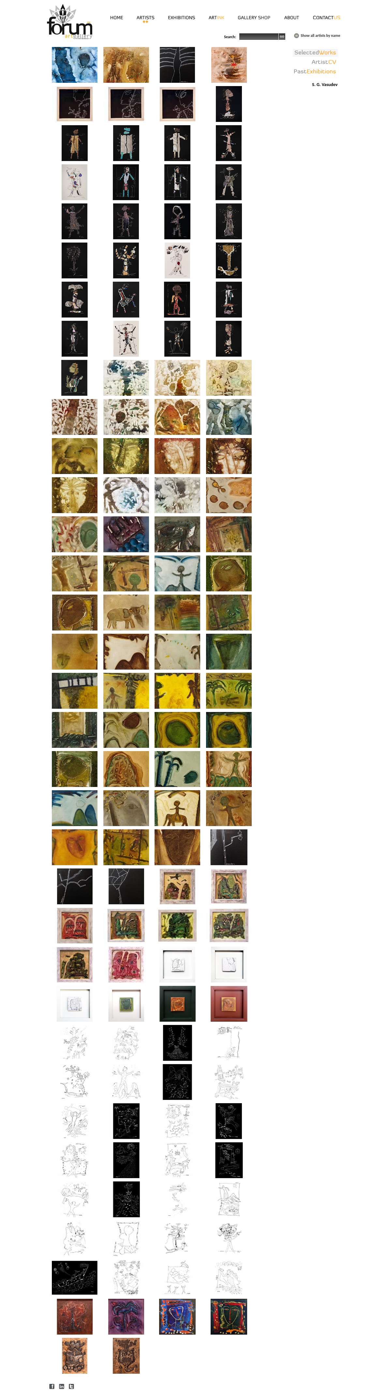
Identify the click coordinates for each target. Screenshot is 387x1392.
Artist (324, 62)
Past (315, 72)
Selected (315, 53)
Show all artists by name (320, 35)
